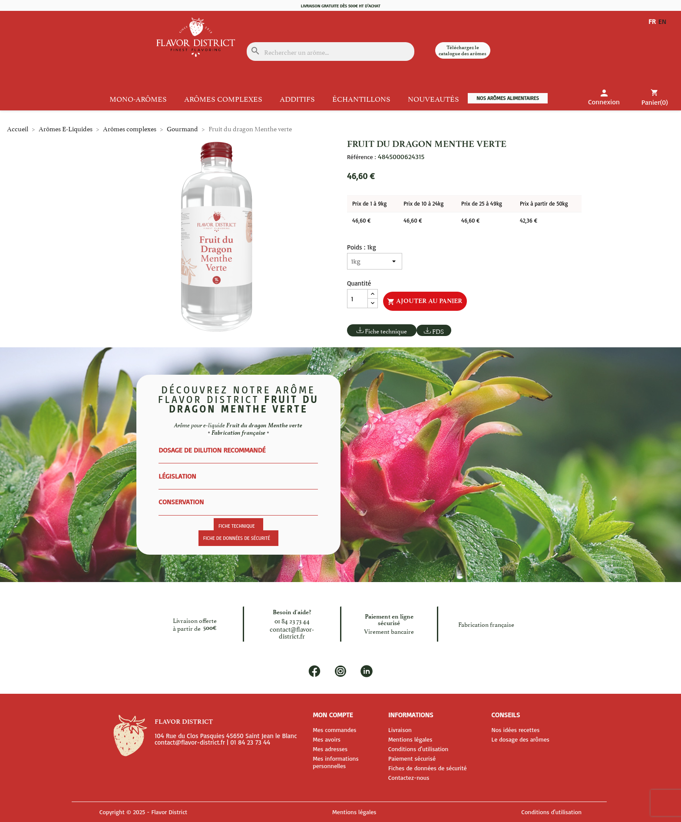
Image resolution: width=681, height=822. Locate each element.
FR (652, 21)
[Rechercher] (330, 51)
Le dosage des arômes (520, 739)
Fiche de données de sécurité (236, 538)
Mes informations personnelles (335, 762)
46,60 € (361, 220)
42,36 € (528, 220)
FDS (438, 331)
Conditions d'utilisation (418, 748)
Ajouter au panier (425, 301)
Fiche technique (386, 330)
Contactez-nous (409, 777)
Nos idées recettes (515, 729)
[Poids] (374, 261)
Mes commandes (334, 729)
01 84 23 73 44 (292, 620)
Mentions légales (410, 739)
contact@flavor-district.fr (292, 631)
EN (664, 21)
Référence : (361, 157)
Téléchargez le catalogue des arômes (462, 50)
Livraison (400, 729)
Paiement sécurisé (412, 758)
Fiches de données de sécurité (427, 768)
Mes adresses (330, 748)
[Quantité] (357, 298)
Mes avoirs (326, 739)
